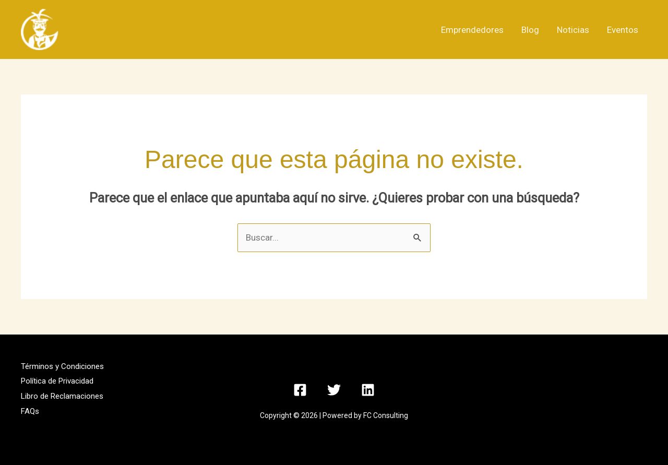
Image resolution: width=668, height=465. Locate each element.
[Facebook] (300, 390)
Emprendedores (472, 30)
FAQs (30, 411)
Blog (530, 30)
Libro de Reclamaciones (62, 396)
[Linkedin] (368, 390)
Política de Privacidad (57, 381)
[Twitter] (334, 390)
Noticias (573, 30)
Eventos (622, 30)
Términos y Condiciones (62, 366)
